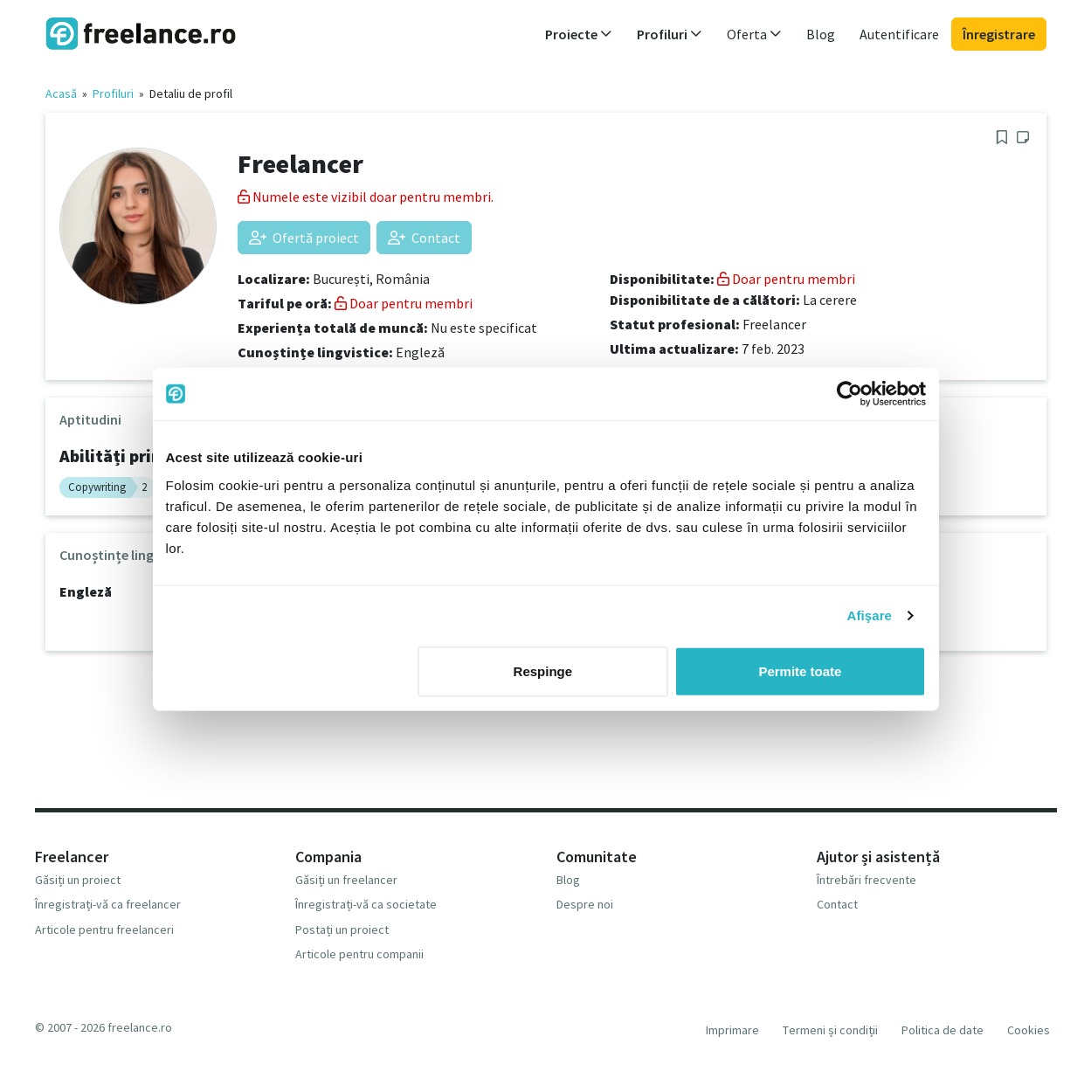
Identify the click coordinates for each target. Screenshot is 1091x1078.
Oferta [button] (754, 34)
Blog (820, 34)
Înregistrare (999, 34)
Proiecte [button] (578, 34)
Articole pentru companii (359, 954)
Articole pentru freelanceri (104, 929)
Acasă (61, 93)
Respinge (543, 670)
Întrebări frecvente (866, 880)
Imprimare (732, 1030)
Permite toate (799, 670)
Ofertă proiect (304, 237)
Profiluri (113, 93)
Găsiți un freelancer (346, 880)
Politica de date (942, 1030)
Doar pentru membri (404, 303)
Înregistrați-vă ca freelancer (108, 904)
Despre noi (584, 904)
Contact (424, 237)
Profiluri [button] (669, 34)
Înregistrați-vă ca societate (366, 904)
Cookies (1028, 1030)
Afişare (870, 615)
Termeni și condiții (830, 1030)
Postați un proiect (342, 929)
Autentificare (899, 34)
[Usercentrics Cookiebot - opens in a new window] (849, 394)
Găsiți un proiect (78, 880)
